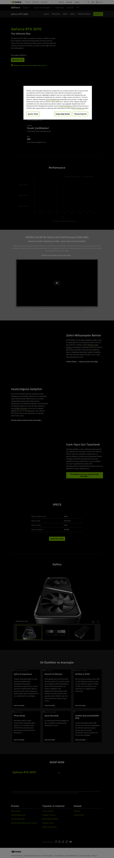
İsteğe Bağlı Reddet (63, 114)
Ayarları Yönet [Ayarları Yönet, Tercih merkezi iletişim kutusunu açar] (33, 114)
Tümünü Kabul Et (80, 114)
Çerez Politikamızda (52, 99)
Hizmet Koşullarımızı (66, 106)
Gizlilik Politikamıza (77, 108)
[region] (57, 103)
